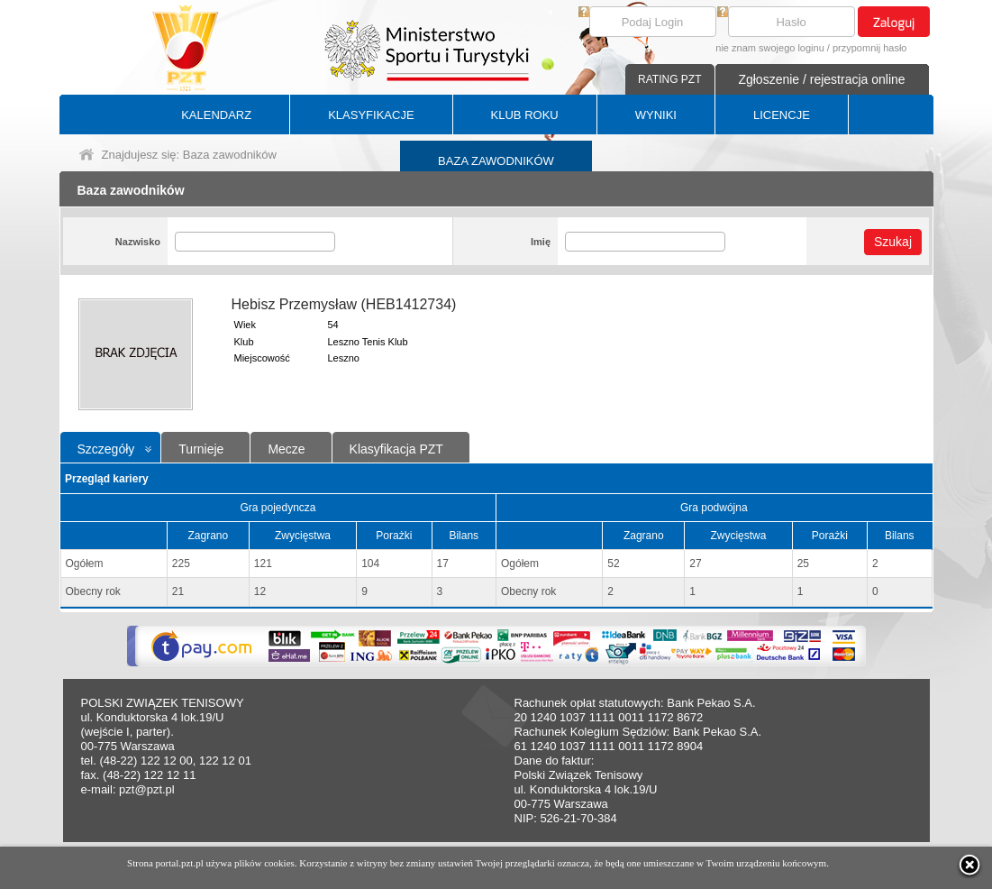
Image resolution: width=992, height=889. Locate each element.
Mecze (286, 449)
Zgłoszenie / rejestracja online (821, 79)
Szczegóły (106, 449)
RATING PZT (669, 79)
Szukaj (893, 241)
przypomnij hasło (870, 47)
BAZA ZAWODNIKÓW (496, 161)
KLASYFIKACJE (371, 115)
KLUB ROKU (525, 115)
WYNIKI (656, 115)
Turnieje (200, 449)
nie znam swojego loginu (769, 47)
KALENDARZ (216, 115)
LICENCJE (781, 115)
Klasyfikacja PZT (396, 449)
